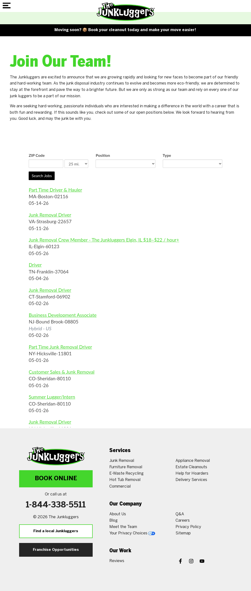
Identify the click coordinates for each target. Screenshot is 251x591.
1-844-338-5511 (56, 505)
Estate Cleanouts (191, 467)
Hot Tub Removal (124, 480)
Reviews (116, 561)
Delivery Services (191, 480)
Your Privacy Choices (132, 533)
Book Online (56, 478)
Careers (183, 520)
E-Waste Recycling (126, 473)
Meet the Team (123, 527)
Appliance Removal (193, 461)
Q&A (180, 514)
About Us (117, 514)
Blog (113, 520)
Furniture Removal (125, 467)
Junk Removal (121, 461)
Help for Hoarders (192, 473)
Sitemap (183, 533)
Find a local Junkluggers (55, 531)
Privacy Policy (188, 527)
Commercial (120, 486)
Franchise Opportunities (56, 550)
